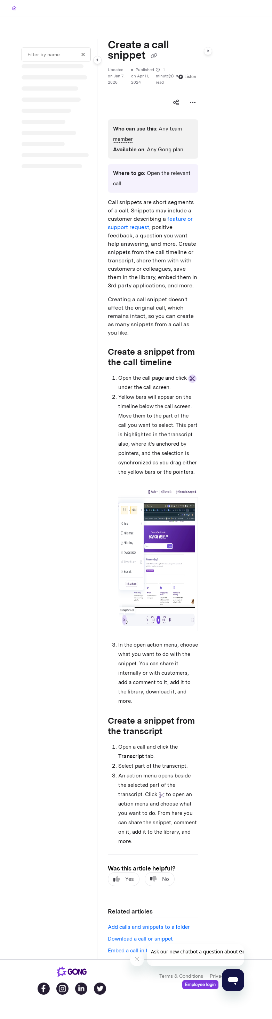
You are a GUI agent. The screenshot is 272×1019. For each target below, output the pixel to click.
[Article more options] (192, 102)
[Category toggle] (97, 60)
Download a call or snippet (140, 939)
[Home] (14, 8)
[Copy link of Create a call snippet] (153, 55)
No (159, 879)
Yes (123, 879)
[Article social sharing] (176, 102)
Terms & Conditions (181, 976)
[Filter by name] (56, 54)
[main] (153, 499)
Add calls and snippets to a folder (149, 927)
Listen (187, 76)
